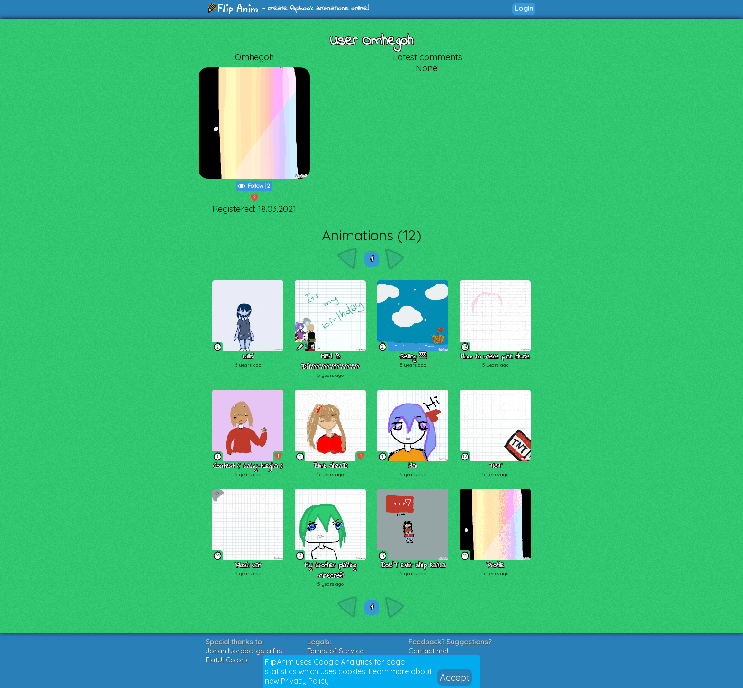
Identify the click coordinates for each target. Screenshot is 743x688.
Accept (455, 677)
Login (524, 8)
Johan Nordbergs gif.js (244, 650)
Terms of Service (335, 650)
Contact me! (428, 650)
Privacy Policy (305, 681)
